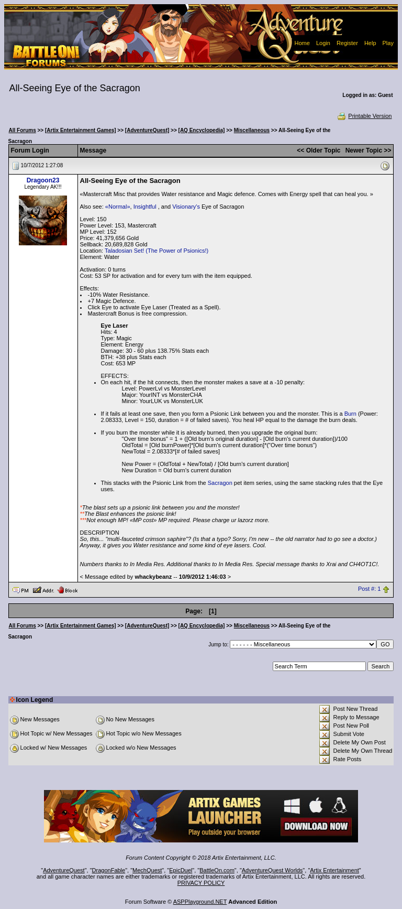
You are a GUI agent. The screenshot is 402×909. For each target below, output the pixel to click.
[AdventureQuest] (147, 130)
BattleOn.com (216, 870)
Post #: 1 (369, 589)
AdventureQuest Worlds (272, 870)
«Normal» (117, 206)
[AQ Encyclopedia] (201, 130)
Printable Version (364, 116)
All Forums (22, 130)
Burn (350, 413)
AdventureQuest (64, 870)
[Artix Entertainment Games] (80, 130)
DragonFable (109, 870)
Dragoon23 (43, 180)
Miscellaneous (252, 130)
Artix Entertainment (334, 870)
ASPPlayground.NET (200, 902)
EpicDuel (180, 870)
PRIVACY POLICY (201, 883)
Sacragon (220, 483)
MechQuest (147, 870)
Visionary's (186, 206)
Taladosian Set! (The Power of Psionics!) (156, 250)
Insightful (145, 206)
